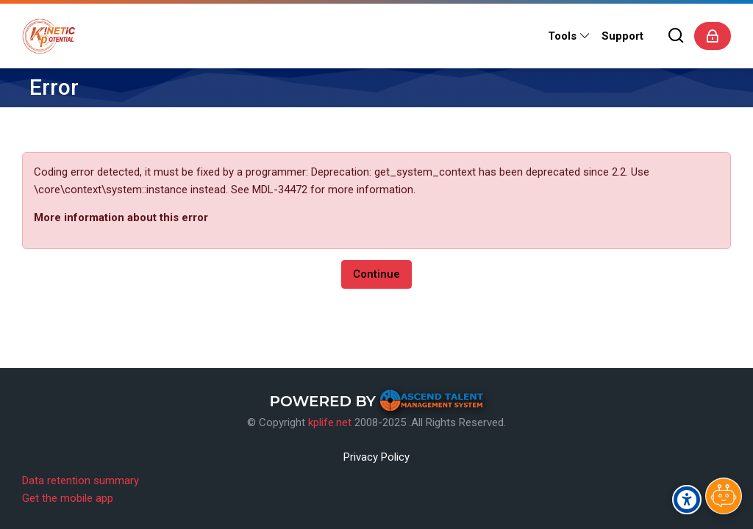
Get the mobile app (67, 498)
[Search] (676, 36)
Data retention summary (80, 480)
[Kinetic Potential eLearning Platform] (48, 36)
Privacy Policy (376, 457)
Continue (376, 274)
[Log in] (712, 36)
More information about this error (121, 217)
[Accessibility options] (687, 499)
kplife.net (329, 422)
